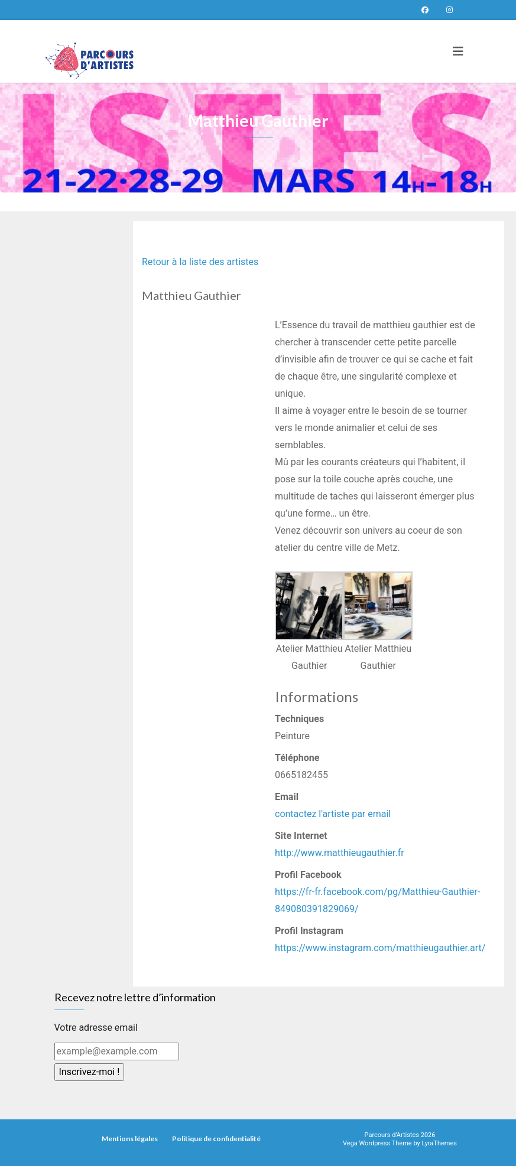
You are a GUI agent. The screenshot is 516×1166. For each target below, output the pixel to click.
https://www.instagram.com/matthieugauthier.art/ (380, 947)
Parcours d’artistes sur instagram (449, 10)
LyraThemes (439, 1143)
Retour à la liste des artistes (200, 261)
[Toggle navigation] (458, 51)
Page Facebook (425, 10)
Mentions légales (130, 1138)
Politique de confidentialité (216, 1138)
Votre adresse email (96, 1027)
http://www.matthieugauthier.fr (339, 852)
